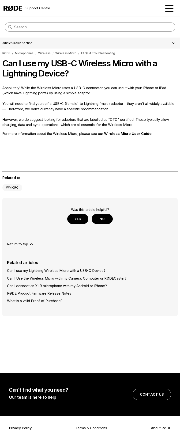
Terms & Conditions (91, 428)
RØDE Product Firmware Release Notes (39, 293)
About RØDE (161, 428)
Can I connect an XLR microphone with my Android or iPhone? (57, 286)
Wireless (44, 53)
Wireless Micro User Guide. (128, 133)
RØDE (6, 53)
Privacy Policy (20, 428)
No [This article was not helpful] (102, 219)
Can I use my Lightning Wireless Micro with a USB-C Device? (56, 270)
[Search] (90, 27)
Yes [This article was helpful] (78, 219)
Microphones (24, 53)
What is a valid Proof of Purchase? (35, 301)
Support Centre (27, 8)
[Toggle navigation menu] (169, 8)
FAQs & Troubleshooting (98, 53)
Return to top (20, 244)
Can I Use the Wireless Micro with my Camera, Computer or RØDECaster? (67, 278)
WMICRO (12, 187)
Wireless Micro (65, 53)
